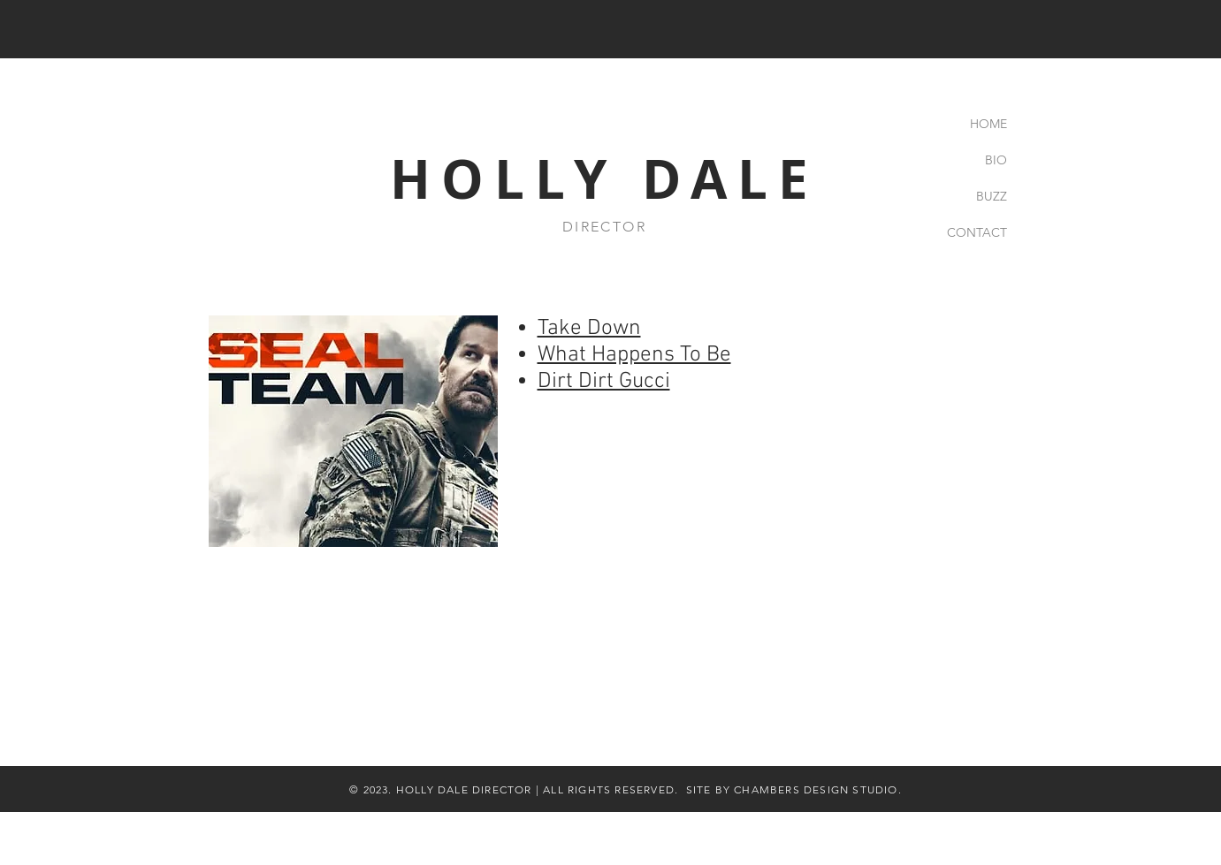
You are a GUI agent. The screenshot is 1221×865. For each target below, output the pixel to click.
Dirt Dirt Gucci (604, 381)
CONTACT (977, 232)
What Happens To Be (634, 355)
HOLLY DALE (604, 179)
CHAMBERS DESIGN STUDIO (815, 789)
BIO (996, 160)
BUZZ (991, 196)
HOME (988, 124)
